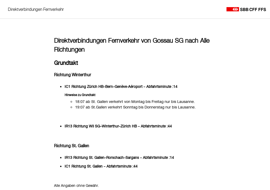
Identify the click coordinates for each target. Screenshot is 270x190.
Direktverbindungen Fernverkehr (36, 9)
